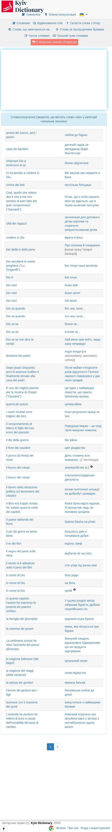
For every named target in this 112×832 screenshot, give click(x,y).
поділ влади (73, 351)
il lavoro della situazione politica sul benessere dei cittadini (22, 491)
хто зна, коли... (75, 316)
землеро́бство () (77, 467)
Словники (21, 23)
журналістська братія (79, 618)
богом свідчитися (76, 163)
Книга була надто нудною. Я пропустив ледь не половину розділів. (82, 507)
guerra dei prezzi (17, 404)
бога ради (71, 575)
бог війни (71, 440)
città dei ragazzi (16, 223)
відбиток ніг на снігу (78, 553)
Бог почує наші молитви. (81, 265)
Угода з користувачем (95, 828)
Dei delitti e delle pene (20, 249)
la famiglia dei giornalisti (21, 618)
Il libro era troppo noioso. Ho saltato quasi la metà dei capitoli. (22, 507)
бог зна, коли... (75, 308)
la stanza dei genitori (19, 682)
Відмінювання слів (47, 23)
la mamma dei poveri (19, 628)
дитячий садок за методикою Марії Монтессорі (76, 149)
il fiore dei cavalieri (18, 447)
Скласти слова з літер (82, 23)
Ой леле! (71, 300)
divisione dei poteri (18, 355)
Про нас (73, 828)
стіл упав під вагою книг (81, 565)
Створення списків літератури (54, 42)
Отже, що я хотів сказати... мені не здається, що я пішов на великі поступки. (83, 201)
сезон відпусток (75, 672)
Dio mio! (11, 285)
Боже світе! (72, 293)
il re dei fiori (13, 543)
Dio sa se (12, 324)
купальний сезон (76, 660)
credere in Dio (15, 237)
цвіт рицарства (75, 447)
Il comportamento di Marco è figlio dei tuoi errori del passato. (20, 428)
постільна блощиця (78, 185)
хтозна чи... (72, 331)
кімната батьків (75, 682)
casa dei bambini (17, 149)
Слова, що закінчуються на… (30, 29)
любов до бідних (76, 135)
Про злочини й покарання (82, 245)
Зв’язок (61, 828)
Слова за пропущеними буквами (79, 29)
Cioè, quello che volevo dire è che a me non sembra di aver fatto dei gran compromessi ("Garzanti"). (21, 201)
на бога (70, 583)
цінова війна (73, 404)
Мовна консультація (60, 14)
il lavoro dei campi (18, 467)
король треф (73, 543)
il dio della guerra (17, 440)
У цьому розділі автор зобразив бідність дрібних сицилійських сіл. (82, 605)
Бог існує (71, 277)
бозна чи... (72, 324)
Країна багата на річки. (80, 521)
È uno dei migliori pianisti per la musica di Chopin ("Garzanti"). (22, 392)
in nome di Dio (15, 575)
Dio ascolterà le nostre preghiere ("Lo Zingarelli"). (20, 266)
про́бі (68, 590)
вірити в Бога (74, 237)
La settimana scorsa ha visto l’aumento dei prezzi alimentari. (22, 645)
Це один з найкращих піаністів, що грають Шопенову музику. (79, 392)
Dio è (9, 277)
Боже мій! (71, 285)
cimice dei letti (15, 185)
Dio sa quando (15, 308)
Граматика (30, 14)
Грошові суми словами (70, 35)
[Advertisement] (56, 79)
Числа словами (37, 35)
